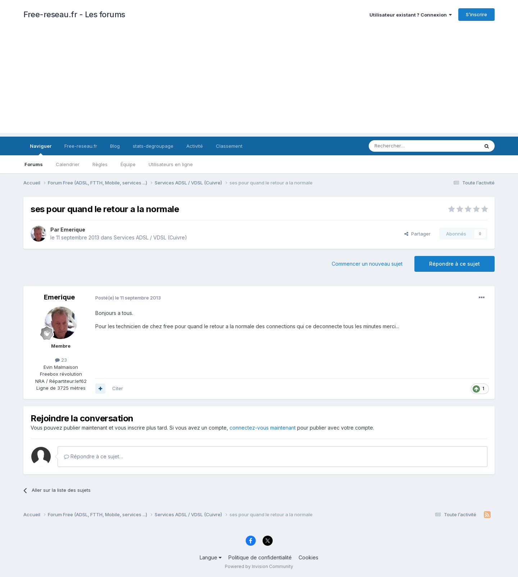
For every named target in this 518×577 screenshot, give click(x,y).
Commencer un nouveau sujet (367, 264)
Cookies (308, 557)
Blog (115, 146)
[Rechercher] (408, 146)
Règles (100, 164)
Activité (194, 146)
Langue (211, 557)
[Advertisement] (259, 82)
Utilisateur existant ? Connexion (410, 15)
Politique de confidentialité (260, 557)
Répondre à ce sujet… (93, 456)
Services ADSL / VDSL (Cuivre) (150, 237)
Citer (117, 388)
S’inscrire (476, 14)
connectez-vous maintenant (263, 428)
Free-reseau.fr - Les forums (74, 14)
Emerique (72, 229)
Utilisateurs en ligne (171, 164)
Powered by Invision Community (259, 566)
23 (61, 360)
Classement (229, 146)
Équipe (128, 164)
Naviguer (40, 149)
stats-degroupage (153, 146)
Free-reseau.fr (80, 146)
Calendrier (67, 164)
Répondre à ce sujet (454, 264)
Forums (33, 164)
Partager (417, 234)
